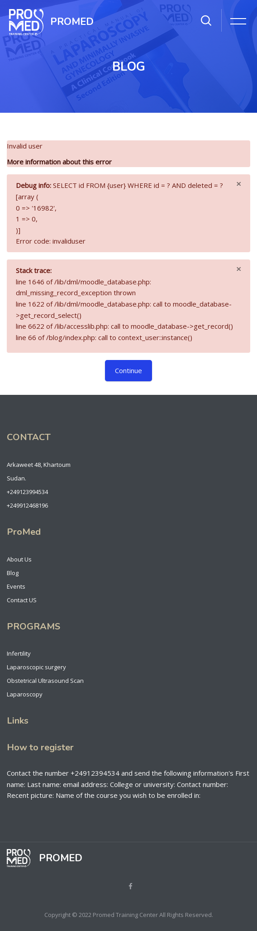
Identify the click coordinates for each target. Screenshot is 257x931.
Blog (13, 573)
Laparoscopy (25, 694)
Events (16, 586)
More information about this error (59, 161)
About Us (19, 559)
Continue (128, 370)
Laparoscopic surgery (36, 667)
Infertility (19, 653)
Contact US (22, 600)
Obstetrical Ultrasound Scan (45, 681)
